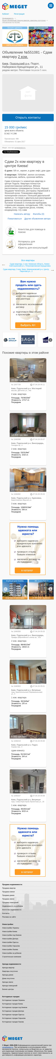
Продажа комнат (8, 892)
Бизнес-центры (8, 989)
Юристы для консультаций (32, 247)
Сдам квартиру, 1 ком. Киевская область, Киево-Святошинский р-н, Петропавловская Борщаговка (30, 265)
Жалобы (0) (38, 214)
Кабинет (5, 14)
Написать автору (22, 214)
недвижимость (20, 148)
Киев (5, 63)
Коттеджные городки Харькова (14, 1018)
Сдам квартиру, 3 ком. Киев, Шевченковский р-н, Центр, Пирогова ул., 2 (26, 270)
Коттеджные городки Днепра (13, 1011)
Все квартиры (28, 260)
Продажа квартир (9, 888)
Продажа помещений (10, 902)
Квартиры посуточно (10, 971)
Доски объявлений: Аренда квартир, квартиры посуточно (24, 20)
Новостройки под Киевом (11, 935)
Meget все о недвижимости (28, 1038)
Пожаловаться (15, 218)
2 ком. (23, 57)
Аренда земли (7, 982)
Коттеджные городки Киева (12, 1004)
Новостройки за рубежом (11, 953)
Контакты (5, 913)
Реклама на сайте (9, 917)
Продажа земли (8, 899)
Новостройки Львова (10, 949)
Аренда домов (7, 975)
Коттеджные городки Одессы (13, 1014)
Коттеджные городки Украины (13, 1000)
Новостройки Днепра (10, 939)
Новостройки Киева (9, 931)
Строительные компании (11, 957)
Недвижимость (8, 18)
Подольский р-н (19, 63)
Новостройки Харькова (11, 946)
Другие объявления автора (37, 218)
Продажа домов (8, 895)
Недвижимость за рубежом (12, 906)
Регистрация (19, 14)
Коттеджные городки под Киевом (14, 1007)
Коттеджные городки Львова (13, 1022)
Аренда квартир (8, 968)
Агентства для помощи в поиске (31, 230)
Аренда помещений (9, 986)
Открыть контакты (28, 117)
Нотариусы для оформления (26, 243)
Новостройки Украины (10, 928)
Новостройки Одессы (10, 942)
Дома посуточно (8, 978)
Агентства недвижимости (11, 910)
